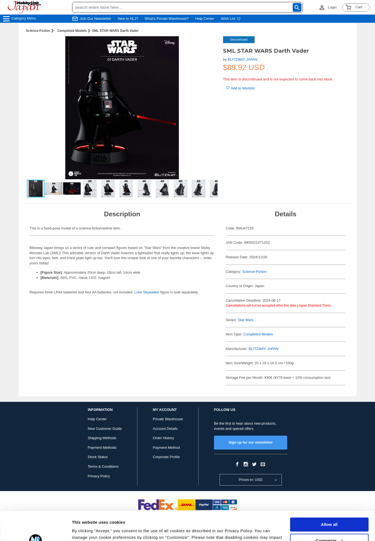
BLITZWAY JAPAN (242, 59)
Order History (163, 438)
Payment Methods (102, 447)
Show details (84, 530)
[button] (207, 46)
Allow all (329, 495)
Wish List (231, 18)
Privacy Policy (99, 476)
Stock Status (98, 457)
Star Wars (245, 320)
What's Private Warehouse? (167, 18)
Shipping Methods (102, 438)
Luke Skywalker (146, 292)
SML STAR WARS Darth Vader (115, 31)
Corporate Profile (166, 457)
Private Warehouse (168, 419)
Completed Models (72, 31)
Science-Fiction (38, 31)
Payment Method (166, 447)
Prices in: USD (251, 480)
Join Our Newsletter (95, 18)
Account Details (165, 429)
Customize (329, 511)
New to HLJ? (128, 18)
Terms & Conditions (103, 466)
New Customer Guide (105, 429)
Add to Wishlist (240, 88)
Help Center (204, 18)
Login (332, 7)
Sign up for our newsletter (251, 442)
